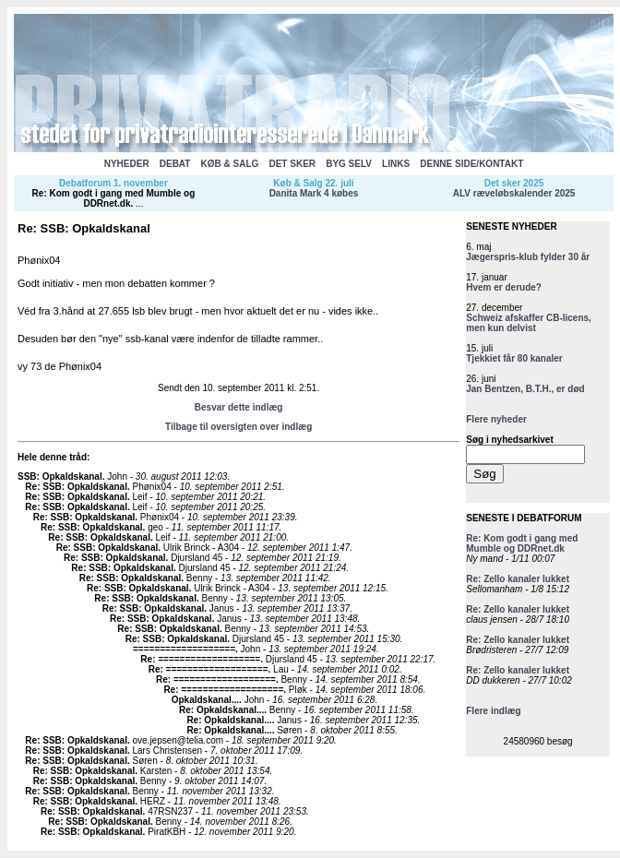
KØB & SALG (230, 164)
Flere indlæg (493, 711)
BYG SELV (349, 164)
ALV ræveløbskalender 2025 (514, 193)
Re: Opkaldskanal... (221, 710)
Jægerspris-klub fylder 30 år (528, 257)
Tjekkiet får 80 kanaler (514, 358)
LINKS (396, 164)
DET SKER (292, 164)
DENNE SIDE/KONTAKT (471, 164)
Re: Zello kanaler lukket (517, 579)
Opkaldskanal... (205, 700)
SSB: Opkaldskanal (60, 476)
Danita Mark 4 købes (314, 193)
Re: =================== (200, 659)
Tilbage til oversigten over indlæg (238, 427)
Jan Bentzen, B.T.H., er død (525, 389)
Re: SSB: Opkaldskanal (76, 487)
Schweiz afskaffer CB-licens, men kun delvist (528, 323)
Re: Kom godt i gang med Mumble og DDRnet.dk (114, 198)
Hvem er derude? (504, 287)
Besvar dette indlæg (239, 407)
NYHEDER (126, 164)
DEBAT (175, 164)
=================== (184, 649)
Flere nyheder (496, 419)
